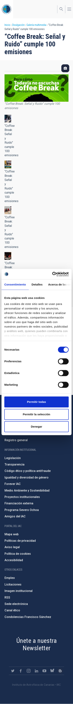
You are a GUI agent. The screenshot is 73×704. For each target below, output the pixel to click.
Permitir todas (36, 401)
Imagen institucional (19, 591)
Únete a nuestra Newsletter (36, 644)
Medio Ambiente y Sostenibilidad (27, 490)
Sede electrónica (16, 604)
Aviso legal (12, 547)
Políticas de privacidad (20, 540)
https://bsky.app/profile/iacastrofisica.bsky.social (52, 671)
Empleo (10, 578)
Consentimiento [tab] (15, 284)
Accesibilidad (14, 560)
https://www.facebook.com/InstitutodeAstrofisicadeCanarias (21, 671)
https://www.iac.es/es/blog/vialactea (60, 671)
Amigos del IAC (15, 516)
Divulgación (18, 24)
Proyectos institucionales (22, 497)
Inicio (7, 24)
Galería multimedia (36, 24)
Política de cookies (18, 554)
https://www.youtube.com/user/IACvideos (44, 671)
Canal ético (12, 610)
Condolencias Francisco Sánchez (28, 617)
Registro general (16, 440)
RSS (7, 597)
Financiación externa (19, 503)
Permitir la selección (36, 414)
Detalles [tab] (37, 284)
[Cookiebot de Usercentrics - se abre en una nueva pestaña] (52, 274)
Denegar (36, 426)
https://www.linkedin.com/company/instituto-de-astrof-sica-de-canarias (36, 671)
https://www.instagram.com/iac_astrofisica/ (29, 671)
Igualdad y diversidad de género (27, 477)
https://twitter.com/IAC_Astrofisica (13, 671)
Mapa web (12, 534)
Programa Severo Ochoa (22, 510)
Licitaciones (13, 584)
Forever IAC (13, 484)
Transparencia (14, 464)
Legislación (13, 458)
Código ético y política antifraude (28, 471)
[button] (8, 118)
